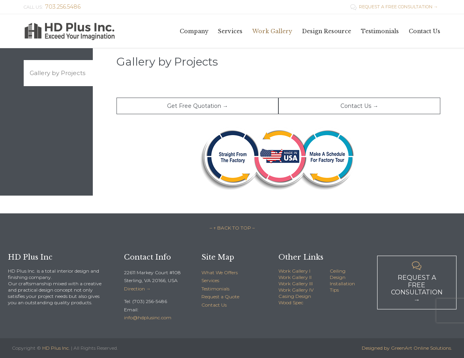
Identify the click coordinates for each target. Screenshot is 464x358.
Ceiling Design (338, 274)
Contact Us (214, 305)
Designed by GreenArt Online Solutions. (407, 348)
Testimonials (215, 289)
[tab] (58, 73)
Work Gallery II (295, 277)
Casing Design (294, 296)
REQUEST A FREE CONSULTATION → (394, 6)
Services (210, 280)
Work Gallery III (295, 283)
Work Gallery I (294, 271)
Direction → (137, 289)
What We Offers (219, 272)
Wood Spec (290, 302)
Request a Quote (220, 297)
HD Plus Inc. (56, 348)
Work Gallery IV (296, 290)
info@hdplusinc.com (147, 317)
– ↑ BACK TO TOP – (232, 228)
